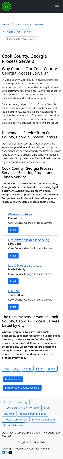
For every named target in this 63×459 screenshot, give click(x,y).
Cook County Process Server (30, 24)
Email (13, 230)
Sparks (51, 368)
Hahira (28, 368)
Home (6, 24)
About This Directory (15, 402)
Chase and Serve (20, 214)
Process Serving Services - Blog (22, 408)
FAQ (46, 408)
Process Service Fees (15, 419)
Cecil (16, 368)
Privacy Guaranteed (43, 419)
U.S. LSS (14, 291)
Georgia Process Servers (19, 31)
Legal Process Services (24, 265)
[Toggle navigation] (56, 7)
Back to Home (13, 379)
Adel (6, 368)
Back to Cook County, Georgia (22, 387)
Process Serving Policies (32, 413)
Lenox (39, 368)
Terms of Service (13, 425)
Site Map (9, 413)
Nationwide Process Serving (28, 240)
